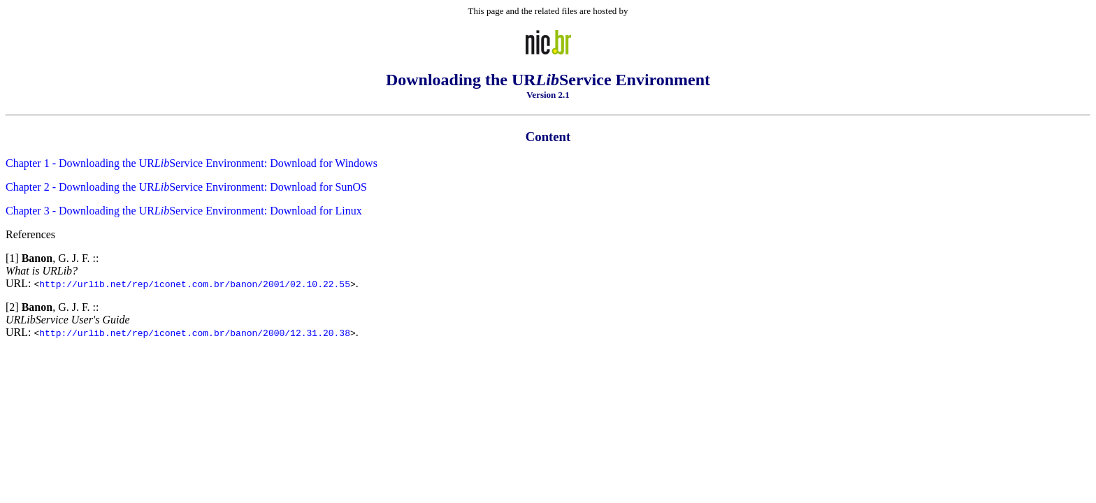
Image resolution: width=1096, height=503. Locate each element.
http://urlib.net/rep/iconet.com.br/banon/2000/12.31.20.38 (194, 332)
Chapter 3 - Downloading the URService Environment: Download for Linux (184, 211)
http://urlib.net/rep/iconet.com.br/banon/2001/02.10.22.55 (194, 283)
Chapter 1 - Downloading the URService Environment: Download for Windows (191, 163)
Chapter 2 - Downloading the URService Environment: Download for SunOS (186, 187)
